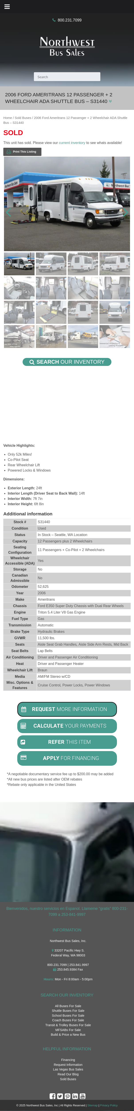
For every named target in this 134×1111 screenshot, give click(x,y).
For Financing (60, 758)
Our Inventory (67, 362)
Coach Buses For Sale (68, 1020)
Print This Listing (21, 152)
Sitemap (92, 1105)
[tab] (67, 709)
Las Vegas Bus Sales (68, 1069)
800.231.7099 (70, 20)
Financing (68, 1060)
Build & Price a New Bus (68, 1035)
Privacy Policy (109, 1105)
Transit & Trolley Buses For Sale (68, 1025)
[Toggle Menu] (7, 6)
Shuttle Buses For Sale (68, 1011)
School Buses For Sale (68, 1015)
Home (7, 118)
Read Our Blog (68, 1074)
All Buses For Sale (68, 1006)
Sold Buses (23, 118)
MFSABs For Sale (68, 1030)
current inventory (72, 143)
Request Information (68, 1064)
